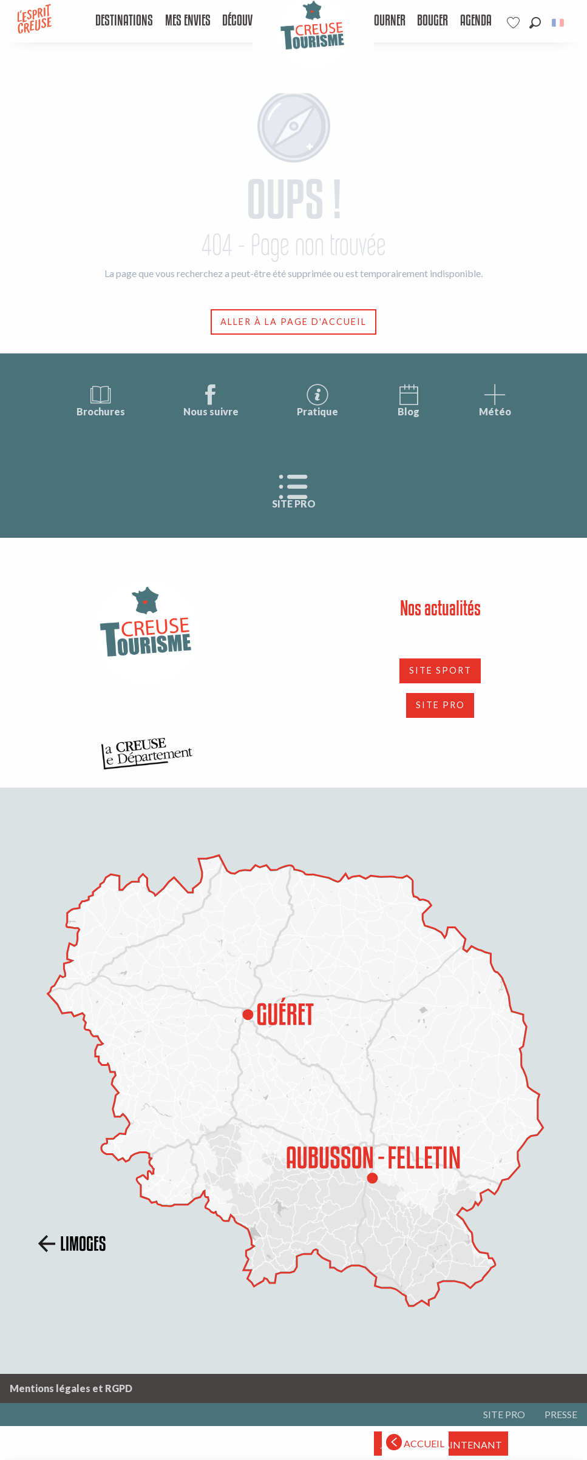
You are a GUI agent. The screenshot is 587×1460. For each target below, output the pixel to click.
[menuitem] (124, 21)
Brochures (100, 400)
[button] (535, 22)
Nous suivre (211, 400)
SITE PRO (294, 492)
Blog (408, 400)
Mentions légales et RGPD (71, 1388)
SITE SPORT (440, 670)
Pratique (317, 400)
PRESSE (561, 1414)
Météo (495, 400)
